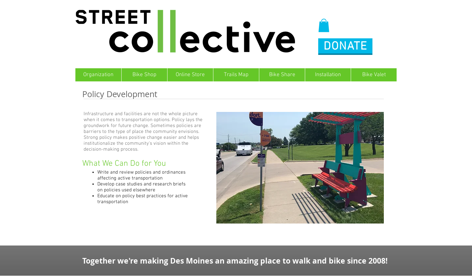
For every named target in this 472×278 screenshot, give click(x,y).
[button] (323, 25)
